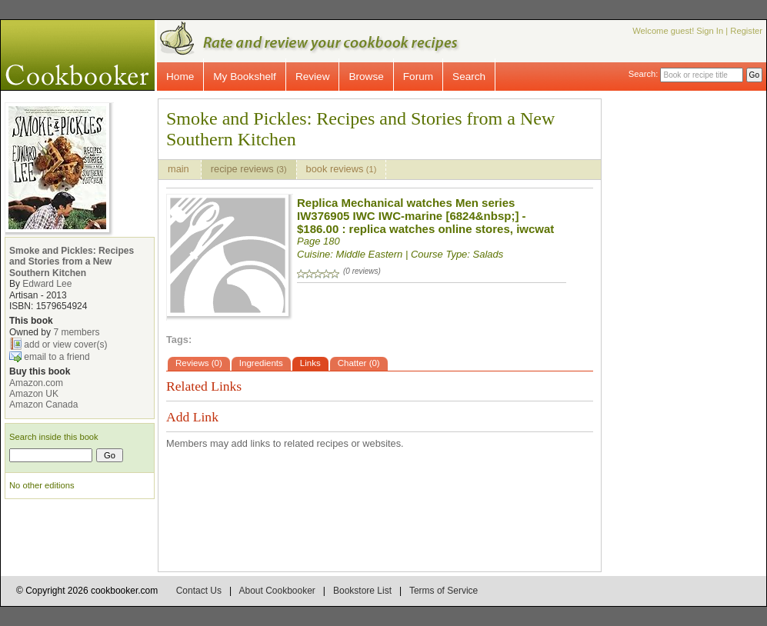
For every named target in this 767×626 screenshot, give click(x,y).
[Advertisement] (697, 329)
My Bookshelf (244, 76)
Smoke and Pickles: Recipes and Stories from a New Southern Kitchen (71, 261)
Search (468, 76)
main (180, 169)
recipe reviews (249, 169)
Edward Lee (47, 283)
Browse (365, 76)
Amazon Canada (43, 404)
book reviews (341, 169)
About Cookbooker (276, 590)
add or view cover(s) (65, 344)
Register (746, 30)
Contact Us (199, 590)
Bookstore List (362, 590)
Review (312, 76)
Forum (418, 76)
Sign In (709, 30)
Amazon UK (33, 393)
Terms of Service (443, 590)
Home (180, 76)
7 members (76, 332)
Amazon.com (36, 383)
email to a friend (56, 356)
